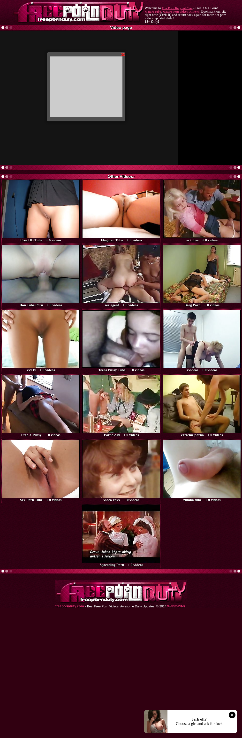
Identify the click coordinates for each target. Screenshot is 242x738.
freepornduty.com (69, 606)
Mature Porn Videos (175, 11)
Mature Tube (153, 11)
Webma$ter (176, 606)
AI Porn (194, 11)
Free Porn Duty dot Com (177, 8)
